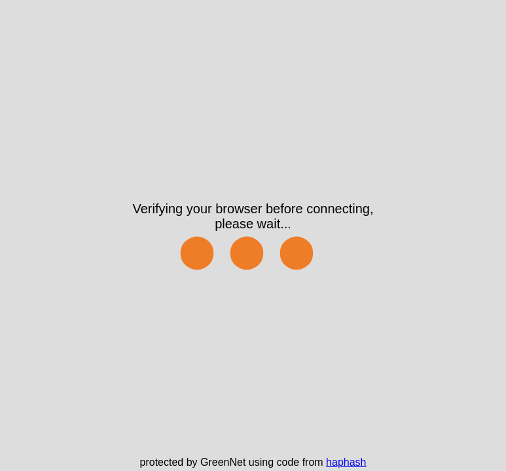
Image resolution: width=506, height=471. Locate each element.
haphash (346, 462)
